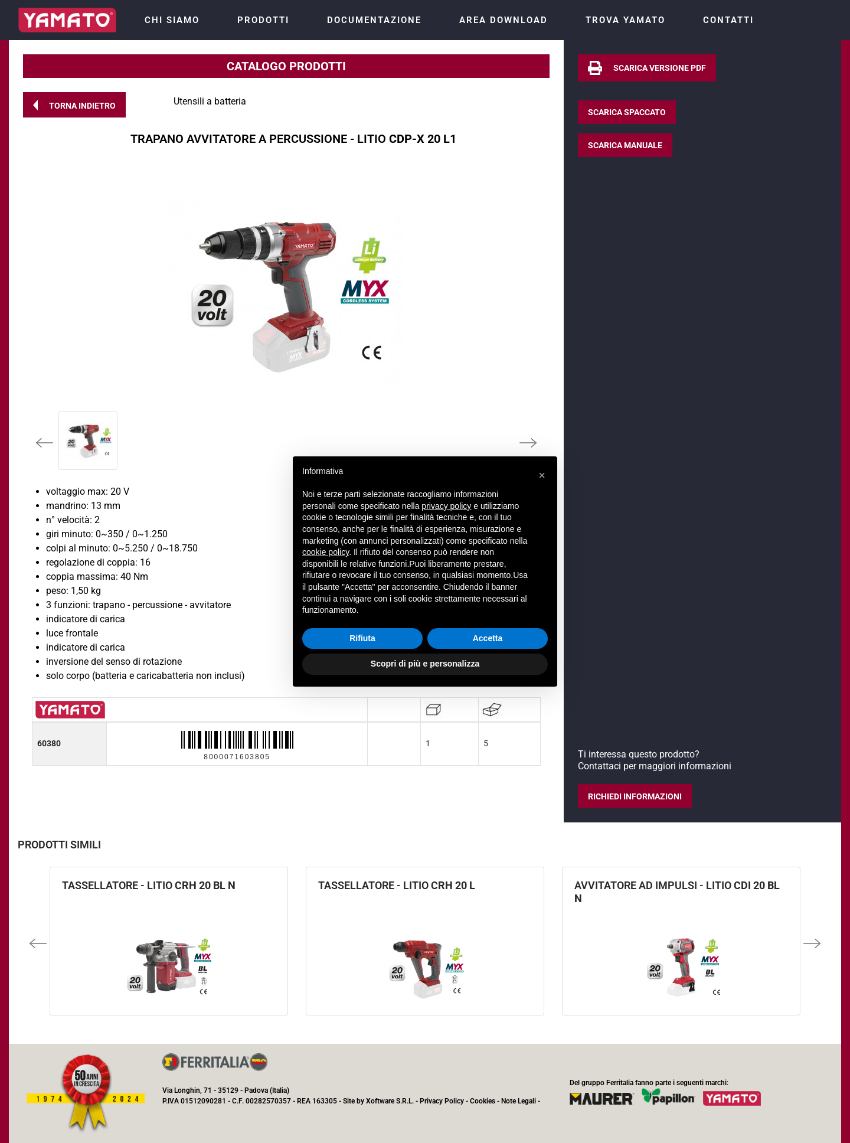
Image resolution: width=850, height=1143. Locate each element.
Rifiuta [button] (362, 638)
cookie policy (325, 552)
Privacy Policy (442, 1101)
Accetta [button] (488, 638)
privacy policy (446, 506)
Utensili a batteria (210, 101)
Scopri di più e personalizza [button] (425, 663)
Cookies (482, 1101)
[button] (74, 104)
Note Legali (518, 1101)
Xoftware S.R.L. (390, 1101)
